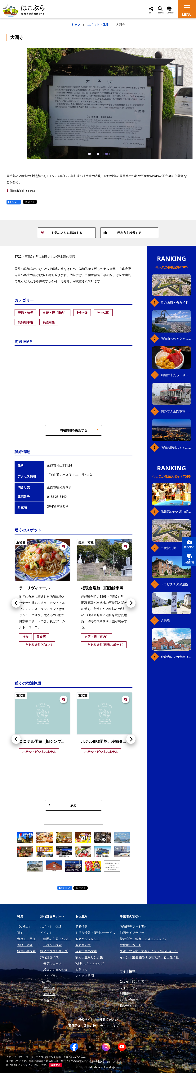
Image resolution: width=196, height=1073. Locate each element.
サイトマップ (109, 1026)
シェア (14, 202)
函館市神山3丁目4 (22, 191)
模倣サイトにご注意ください (98, 1020)
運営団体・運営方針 (82, 1026)
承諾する (55, 1065)
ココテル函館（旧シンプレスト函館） (51, 741)
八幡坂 (165, 620)
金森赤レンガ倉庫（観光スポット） (176, 657)
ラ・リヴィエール (34, 588)
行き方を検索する (122, 232)
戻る (62, 805)
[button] (89, 154)
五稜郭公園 (168, 548)
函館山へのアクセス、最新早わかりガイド (176, 339)
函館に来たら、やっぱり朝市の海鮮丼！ (176, 375)
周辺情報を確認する (79, 430)
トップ (75, 24)
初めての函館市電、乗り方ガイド (176, 411)
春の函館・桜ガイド (174, 302)
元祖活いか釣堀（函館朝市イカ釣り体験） (176, 512)
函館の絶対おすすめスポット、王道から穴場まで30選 (176, 447)
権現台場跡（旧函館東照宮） (106, 588)
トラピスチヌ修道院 (174, 584)
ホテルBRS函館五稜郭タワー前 (107, 741)
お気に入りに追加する (61, 233)
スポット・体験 (98, 24)
